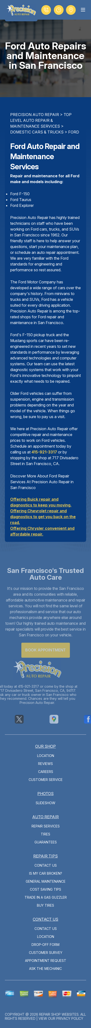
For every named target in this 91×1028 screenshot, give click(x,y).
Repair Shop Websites (59, 1014)
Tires (45, 834)
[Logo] (21, 10)
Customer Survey (45, 952)
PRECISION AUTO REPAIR (34, 114)
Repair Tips (45, 856)
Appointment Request (45, 960)
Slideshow (45, 803)
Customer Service (46, 780)
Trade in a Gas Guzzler (46, 897)
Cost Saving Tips (45, 889)
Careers (45, 772)
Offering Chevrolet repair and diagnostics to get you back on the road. (43, 516)
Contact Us (45, 865)
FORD (73, 132)
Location (45, 756)
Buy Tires (45, 905)
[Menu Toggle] (83, 9)
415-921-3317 (44, 452)
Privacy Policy (69, 1018)
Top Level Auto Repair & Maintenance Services (41, 120)
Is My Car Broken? (45, 873)
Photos (45, 793)
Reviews (45, 764)
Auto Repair (45, 816)
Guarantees (45, 842)
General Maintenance (46, 881)
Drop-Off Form (45, 944)
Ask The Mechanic (45, 968)
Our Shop (45, 746)
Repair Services (46, 826)
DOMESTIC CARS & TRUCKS (37, 132)
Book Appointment (45, 655)
